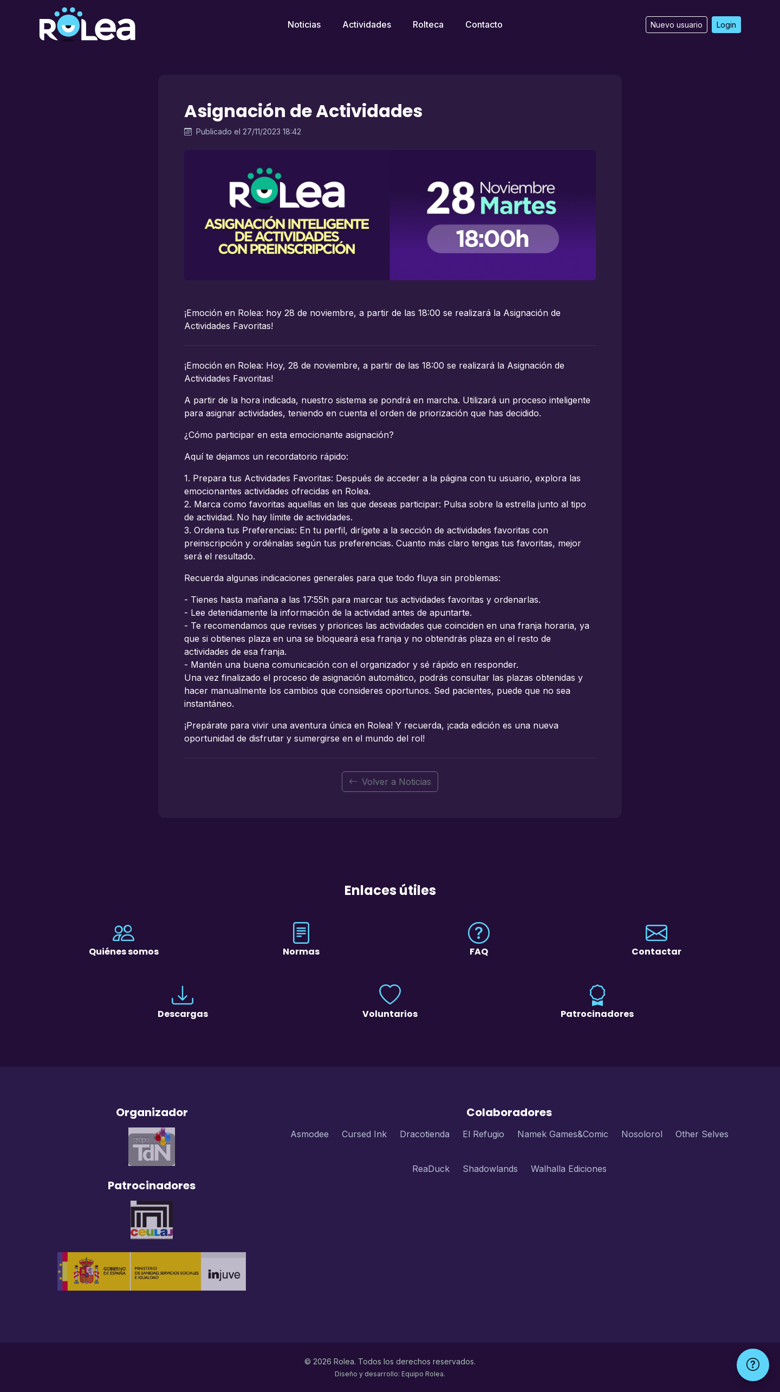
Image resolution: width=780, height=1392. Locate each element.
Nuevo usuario (677, 24)
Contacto (484, 24)
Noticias (304, 24)
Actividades (366, 24)
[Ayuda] (753, 1365)
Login (726, 24)
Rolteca (428, 24)
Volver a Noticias (390, 781)
